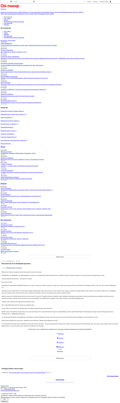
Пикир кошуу (60, 257)
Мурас (6, 20)
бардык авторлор (6, 143)
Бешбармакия (64, 12)
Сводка (10, 12)
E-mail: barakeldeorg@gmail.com (10, 390)
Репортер (57, 12)
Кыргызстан (4, 12)
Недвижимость (12, 14)
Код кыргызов (8, 23)
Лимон (52, 14)
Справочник (41, 14)
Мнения (46, 12)
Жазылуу (89, 1)
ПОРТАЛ (3, 9)
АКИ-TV (81, 12)
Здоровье (52, 12)
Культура (75, 12)
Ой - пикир (7, 18)
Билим (71, 12)
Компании (20, 14)
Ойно (32, 14)
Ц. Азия (31, 12)
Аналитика (37, 12)
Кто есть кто (26, 14)
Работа (36, 14)
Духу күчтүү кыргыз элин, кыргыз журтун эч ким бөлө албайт (27, 372)
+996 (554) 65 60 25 (9, 389)
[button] (34, 2)
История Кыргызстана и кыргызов (14, 21)
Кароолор (60, 351)
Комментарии (60, 379)
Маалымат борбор (104, 1)
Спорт (42, 12)
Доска (2, 14)
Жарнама (95, 1)
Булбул (48, 14)
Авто (6, 14)
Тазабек (20, 12)
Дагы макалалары (112, 376)
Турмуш (15, 12)
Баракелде (25, 12)
